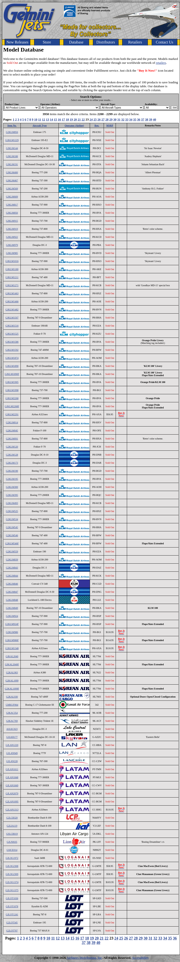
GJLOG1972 (12, 858)
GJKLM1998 (11, 390)
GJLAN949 (12, 753)
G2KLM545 (12, 527)
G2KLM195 (12, 479)
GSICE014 (12, 850)
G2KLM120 (12, 446)
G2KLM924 (12, 616)
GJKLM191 (12, 164)
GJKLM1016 (11, 261)
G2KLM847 (12, 591)
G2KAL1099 (12, 680)
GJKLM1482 (11, 309)
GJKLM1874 (11, 358)
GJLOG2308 (12, 866)
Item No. (11, 125)
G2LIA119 (12, 825)
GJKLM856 (12, 212)
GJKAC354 (12, 712)
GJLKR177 (12, 737)
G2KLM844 (12, 575)
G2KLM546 (12, 535)
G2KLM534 (12, 519)
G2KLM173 (12, 462)
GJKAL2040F (12, 664)
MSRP (109, 125)
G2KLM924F (12, 624)
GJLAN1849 (12, 785)
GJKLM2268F (12, 406)
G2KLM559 (12, 551)
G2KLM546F (12, 543)
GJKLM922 (12, 237)
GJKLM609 (12, 196)
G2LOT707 (12, 930)
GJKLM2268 (11, 398)
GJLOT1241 (12, 914)
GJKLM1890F (12, 374)
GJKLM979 (12, 245)
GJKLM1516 (11, 325)
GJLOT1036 (12, 898)
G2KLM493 (12, 503)
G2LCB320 (12, 817)
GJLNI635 (12, 842)
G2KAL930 (12, 696)
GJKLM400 (12, 172)
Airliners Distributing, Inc (84, 958)
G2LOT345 (12, 922)
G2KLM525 (12, 511)
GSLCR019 (12, 833)
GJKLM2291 (11, 414)
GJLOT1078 (12, 906)
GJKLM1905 (11, 382)
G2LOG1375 (12, 890)
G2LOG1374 (12, 882)
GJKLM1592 (11, 350)
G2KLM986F (12, 640)
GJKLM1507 (11, 317)
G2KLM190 (12, 471)
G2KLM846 (12, 583)
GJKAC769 (12, 721)
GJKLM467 (12, 180)
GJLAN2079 (12, 793)
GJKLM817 (12, 204)
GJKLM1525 (11, 333)
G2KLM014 (12, 422)
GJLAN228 (12, 761)
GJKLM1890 (11, 366)
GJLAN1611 (12, 769)
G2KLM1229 (12, 140)
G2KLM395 (12, 495)
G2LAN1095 (12, 801)
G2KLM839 (12, 559)
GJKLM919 (12, 229)
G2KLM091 (12, 438)
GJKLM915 (12, 220)
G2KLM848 (12, 600)
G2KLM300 (12, 487)
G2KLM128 (12, 454)
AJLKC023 (12, 729)
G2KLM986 (12, 632)
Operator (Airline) (74, 125)
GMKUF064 (12, 704)
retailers (161, 63)
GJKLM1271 (11, 285)
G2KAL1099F (12, 688)
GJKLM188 (12, 156)
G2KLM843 (12, 567)
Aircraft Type (39, 125)
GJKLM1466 (11, 301)
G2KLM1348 (12, 648)
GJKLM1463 (11, 293)
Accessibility (140, 958)
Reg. (96, 125)
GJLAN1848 (12, 777)
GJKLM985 (12, 253)
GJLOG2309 (12, 874)
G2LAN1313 (12, 809)
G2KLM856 (12, 132)
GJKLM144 (12, 148)
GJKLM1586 (11, 341)
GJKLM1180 (12, 269)
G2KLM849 (12, 608)
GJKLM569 (12, 188)
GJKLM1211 (12, 277)
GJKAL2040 (12, 656)
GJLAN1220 (12, 745)
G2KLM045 (12, 430)
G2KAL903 (12, 672)
